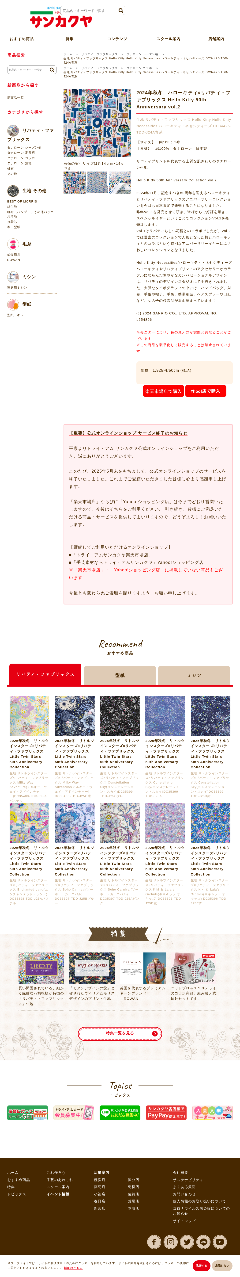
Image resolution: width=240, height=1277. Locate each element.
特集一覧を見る (120, 1030)
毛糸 (19, 244)
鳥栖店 (133, 1187)
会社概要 (180, 1172)
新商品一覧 (15, 97)
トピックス (16, 1194)
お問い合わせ (184, 1194)
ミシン (21, 277)
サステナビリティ (188, 1180)
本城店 (133, 1208)
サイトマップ (184, 1221)
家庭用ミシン (17, 287)
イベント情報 (58, 1194)
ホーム (68, 54)
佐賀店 (133, 1194)
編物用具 (14, 254)
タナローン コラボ (140, 68)
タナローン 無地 (19, 163)
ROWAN (13, 260)
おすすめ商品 (18, 1180)
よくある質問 (184, 1187)
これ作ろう (56, 1172)
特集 (11, 1187)
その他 (12, 174)
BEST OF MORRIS (22, 201)
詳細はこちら (77, 1268)
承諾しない (222, 1266)
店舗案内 (101, 1172)
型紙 (19, 304)
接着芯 (12, 222)
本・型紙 (14, 227)
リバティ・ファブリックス (99, 54)
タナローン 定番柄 (21, 152)
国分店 (133, 1180)
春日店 (99, 1201)
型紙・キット (17, 315)
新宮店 (99, 1208)
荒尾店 (133, 1201)
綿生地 (12, 206)
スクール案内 (169, 34)
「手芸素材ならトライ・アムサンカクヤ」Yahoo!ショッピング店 (137, 562)
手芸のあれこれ (60, 1180)
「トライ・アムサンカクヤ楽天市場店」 (112, 555)
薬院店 (99, 1187)
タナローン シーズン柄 (143, 54)
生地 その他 (26, 191)
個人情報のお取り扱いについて (199, 1201)
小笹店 (99, 1194)
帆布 (10, 168)
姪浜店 (99, 1180)
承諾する (198, 1266)
